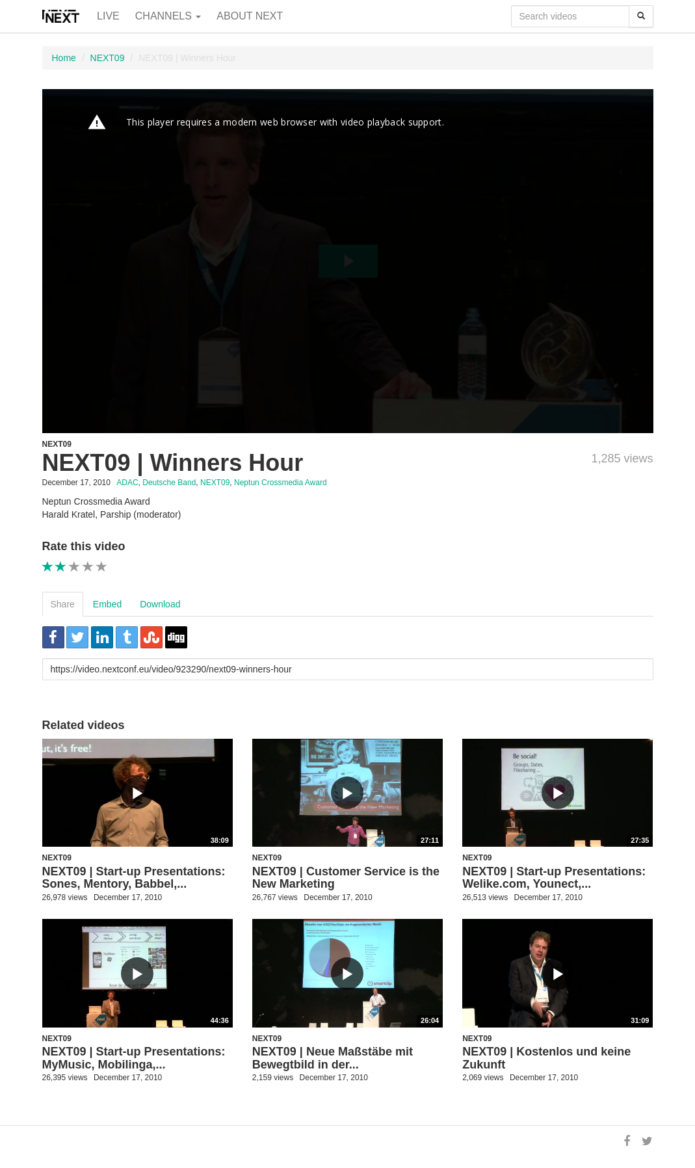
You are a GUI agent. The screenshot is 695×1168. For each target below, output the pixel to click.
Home (64, 58)
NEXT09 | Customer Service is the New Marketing (345, 878)
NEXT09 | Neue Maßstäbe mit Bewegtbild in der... (332, 1058)
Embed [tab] (107, 604)
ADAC (127, 482)
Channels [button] (168, 15)
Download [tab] (160, 604)
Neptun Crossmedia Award (280, 482)
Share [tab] (63, 604)
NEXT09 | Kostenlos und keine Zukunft (546, 1058)
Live (108, 15)
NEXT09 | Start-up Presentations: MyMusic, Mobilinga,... (134, 1058)
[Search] (641, 16)
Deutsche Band (169, 482)
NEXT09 (107, 58)
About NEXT (249, 15)
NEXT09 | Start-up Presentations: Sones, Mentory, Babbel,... (134, 878)
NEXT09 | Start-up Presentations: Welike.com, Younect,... (554, 878)
